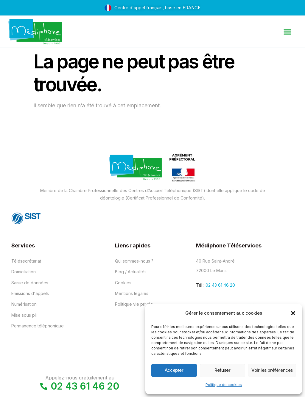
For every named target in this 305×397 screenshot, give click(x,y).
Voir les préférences (272, 370)
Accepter (174, 370)
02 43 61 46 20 (220, 285)
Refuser (222, 370)
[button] (293, 313)
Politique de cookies (224, 384)
